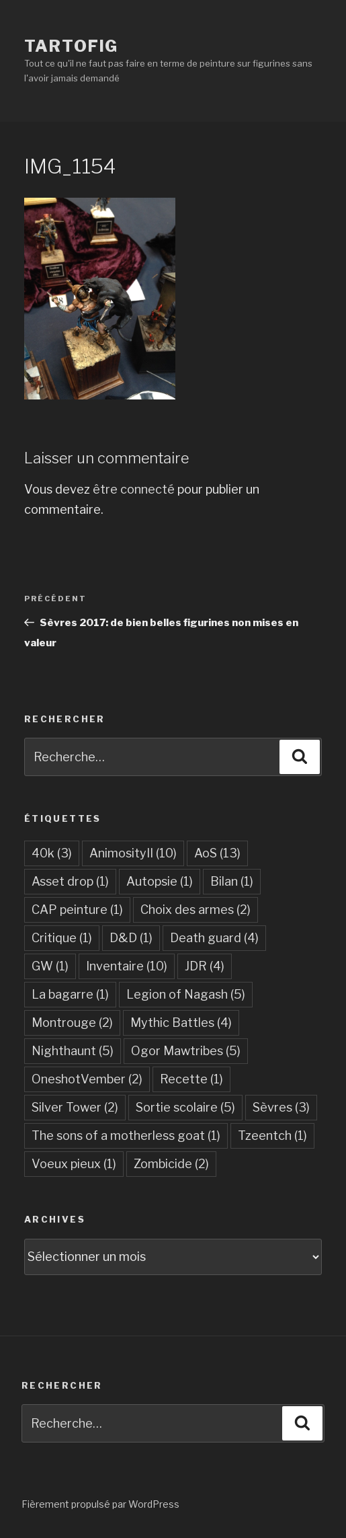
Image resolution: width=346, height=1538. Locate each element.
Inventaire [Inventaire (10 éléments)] (126, 966)
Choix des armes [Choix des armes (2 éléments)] (195, 909)
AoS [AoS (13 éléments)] (217, 853)
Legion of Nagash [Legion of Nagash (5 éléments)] (185, 994)
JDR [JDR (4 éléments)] (204, 966)
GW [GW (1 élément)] (50, 966)
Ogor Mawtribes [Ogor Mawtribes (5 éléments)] (186, 1051)
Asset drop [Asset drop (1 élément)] (70, 881)
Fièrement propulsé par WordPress (100, 1504)
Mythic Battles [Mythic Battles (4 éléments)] (181, 1022)
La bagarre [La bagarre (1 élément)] (70, 994)
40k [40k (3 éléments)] (52, 853)
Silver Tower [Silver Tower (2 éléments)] (75, 1107)
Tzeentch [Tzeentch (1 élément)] (272, 1135)
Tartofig (71, 46)
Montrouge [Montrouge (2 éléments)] (72, 1022)
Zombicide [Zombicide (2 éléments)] (171, 1164)
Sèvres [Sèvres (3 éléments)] (281, 1107)
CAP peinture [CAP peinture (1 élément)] (77, 909)
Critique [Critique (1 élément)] (62, 938)
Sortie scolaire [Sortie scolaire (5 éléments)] (185, 1107)
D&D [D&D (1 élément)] (131, 938)
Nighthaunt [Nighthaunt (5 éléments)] (73, 1051)
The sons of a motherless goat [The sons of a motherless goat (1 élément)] (126, 1135)
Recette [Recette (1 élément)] (191, 1079)
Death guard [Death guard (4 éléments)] (214, 938)
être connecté (134, 489)
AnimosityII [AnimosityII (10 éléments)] (133, 853)
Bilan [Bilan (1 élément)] (231, 881)
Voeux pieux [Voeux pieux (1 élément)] (74, 1164)
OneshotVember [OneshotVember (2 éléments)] (87, 1079)
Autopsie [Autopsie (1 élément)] (159, 881)
